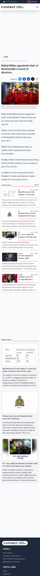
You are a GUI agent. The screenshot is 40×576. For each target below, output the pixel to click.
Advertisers (7, 574)
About (5, 571)
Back (5, 57)
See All (36, 185)
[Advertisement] (20, 33)
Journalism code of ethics (12, 556)
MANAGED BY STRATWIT (11, 562)
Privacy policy (7, 553)
